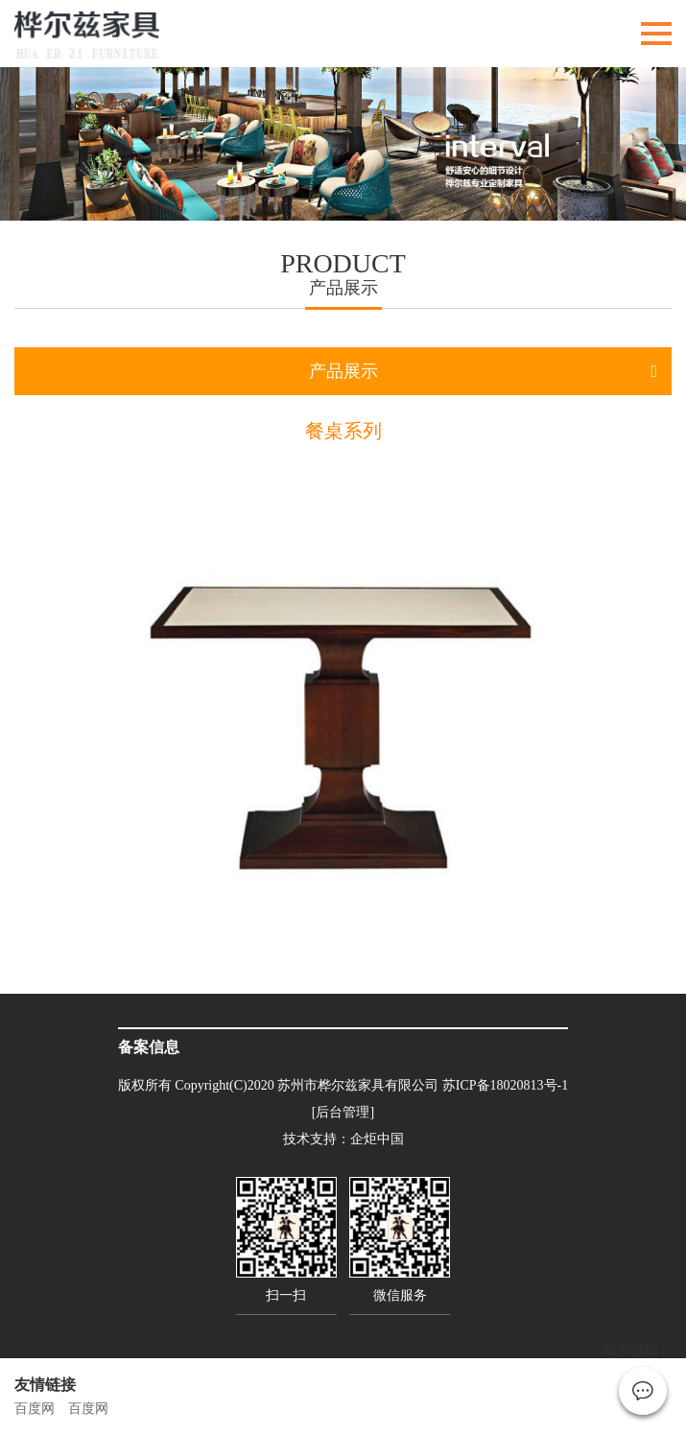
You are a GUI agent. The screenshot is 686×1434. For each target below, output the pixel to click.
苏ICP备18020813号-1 (505, 1085)
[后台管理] (343, 1112)
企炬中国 (377, 1139)
